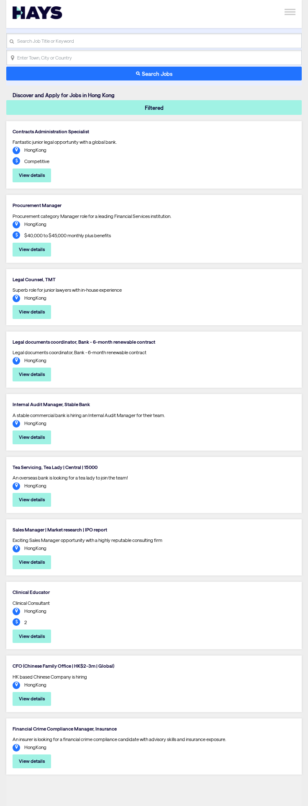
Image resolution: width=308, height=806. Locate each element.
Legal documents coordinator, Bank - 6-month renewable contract (84, 342)
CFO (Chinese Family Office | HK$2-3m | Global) (63, 666)
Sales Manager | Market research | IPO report (60, 529)
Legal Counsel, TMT (34, 279)
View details (32, 175)
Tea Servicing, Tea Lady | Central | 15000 (55, 467)
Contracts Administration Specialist (51, 131)
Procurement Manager (37, 205)
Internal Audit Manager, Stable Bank (51, 404)
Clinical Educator (31, 592)
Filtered (154, 107)
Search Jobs (157, 73)
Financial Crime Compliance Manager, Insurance (65, 728)
